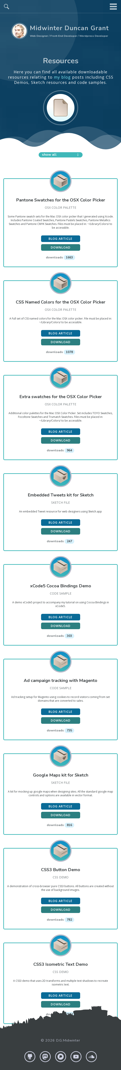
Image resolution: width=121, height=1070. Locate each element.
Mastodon (45, 1056)
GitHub (29, 1056)
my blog (62, 77)
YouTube (75, 1056)
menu (113, 6)
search (6, 6)
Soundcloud (91, 1056)
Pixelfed (60, 1056)
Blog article (60, 239)
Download (60, 247)
